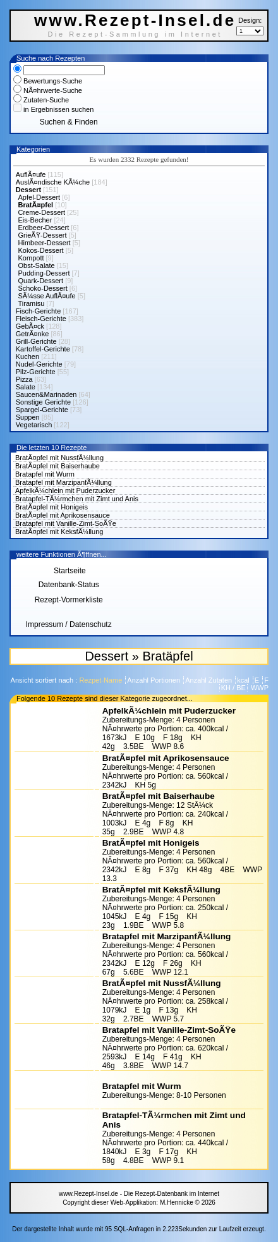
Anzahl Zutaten (209, 680)
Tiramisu (31, 303)
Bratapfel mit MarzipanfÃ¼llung (63, 482)
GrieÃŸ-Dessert (42, 235)
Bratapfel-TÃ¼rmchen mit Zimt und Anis (76, 498)
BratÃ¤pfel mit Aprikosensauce (62, 515)
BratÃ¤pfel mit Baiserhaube (57, 466)
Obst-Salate (36, 265)
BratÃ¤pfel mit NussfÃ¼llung (59, 457)
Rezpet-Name (101, 680)
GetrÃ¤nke (32, 334)
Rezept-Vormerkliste (69, 599)
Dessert (28, 189)
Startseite (69, 570)
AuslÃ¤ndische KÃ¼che (53, 182)
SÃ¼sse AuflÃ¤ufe (47, 296)
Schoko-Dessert (43, 288)
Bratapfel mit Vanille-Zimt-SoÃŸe (65, 523)
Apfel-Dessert (39, 197)
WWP (259, 687)
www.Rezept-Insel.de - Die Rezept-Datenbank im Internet (139, 1193)
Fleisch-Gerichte (41, 318)
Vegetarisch (34, 425)
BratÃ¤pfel (36, 205)
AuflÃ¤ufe (31, 174)
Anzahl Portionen (154, 680)
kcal (244, 680)
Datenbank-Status (69, 584)
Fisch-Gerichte (38, 311)
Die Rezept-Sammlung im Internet (134, 34)
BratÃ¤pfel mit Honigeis (51, 507)
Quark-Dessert (41, 280)
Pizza (24, 379)
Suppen (28, 417)
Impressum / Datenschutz (69, 624)
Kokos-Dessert (41, 250)
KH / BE (233, 687)
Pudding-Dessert (44, 273)
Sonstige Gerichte (43, 402)
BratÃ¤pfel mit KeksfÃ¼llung (59, 531)
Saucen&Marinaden (46, 394)
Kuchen (27, 356)
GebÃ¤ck (30, 326)
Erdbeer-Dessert (44, 227)
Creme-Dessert (42, 212)
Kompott (31, 258)
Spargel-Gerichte (42, 409)
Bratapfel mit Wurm (45, 474)
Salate (25, 387)
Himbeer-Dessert (44, 243)
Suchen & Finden (69, 122)
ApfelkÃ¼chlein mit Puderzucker (65, 490)
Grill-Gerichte (36, 341)
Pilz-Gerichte (36, 371)
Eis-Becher (35, 220)
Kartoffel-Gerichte (43, 349)
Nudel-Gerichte (39, 364)
